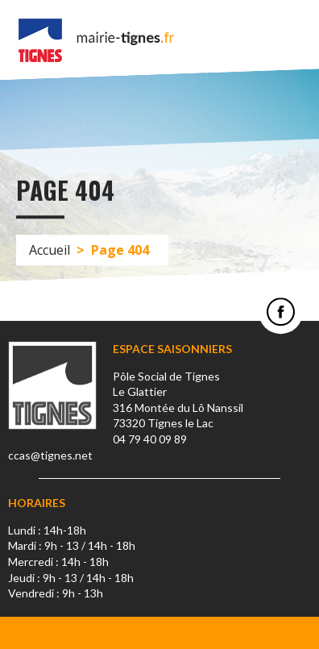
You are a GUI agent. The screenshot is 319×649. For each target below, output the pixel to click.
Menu (295, 40)
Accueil (49, 250)
